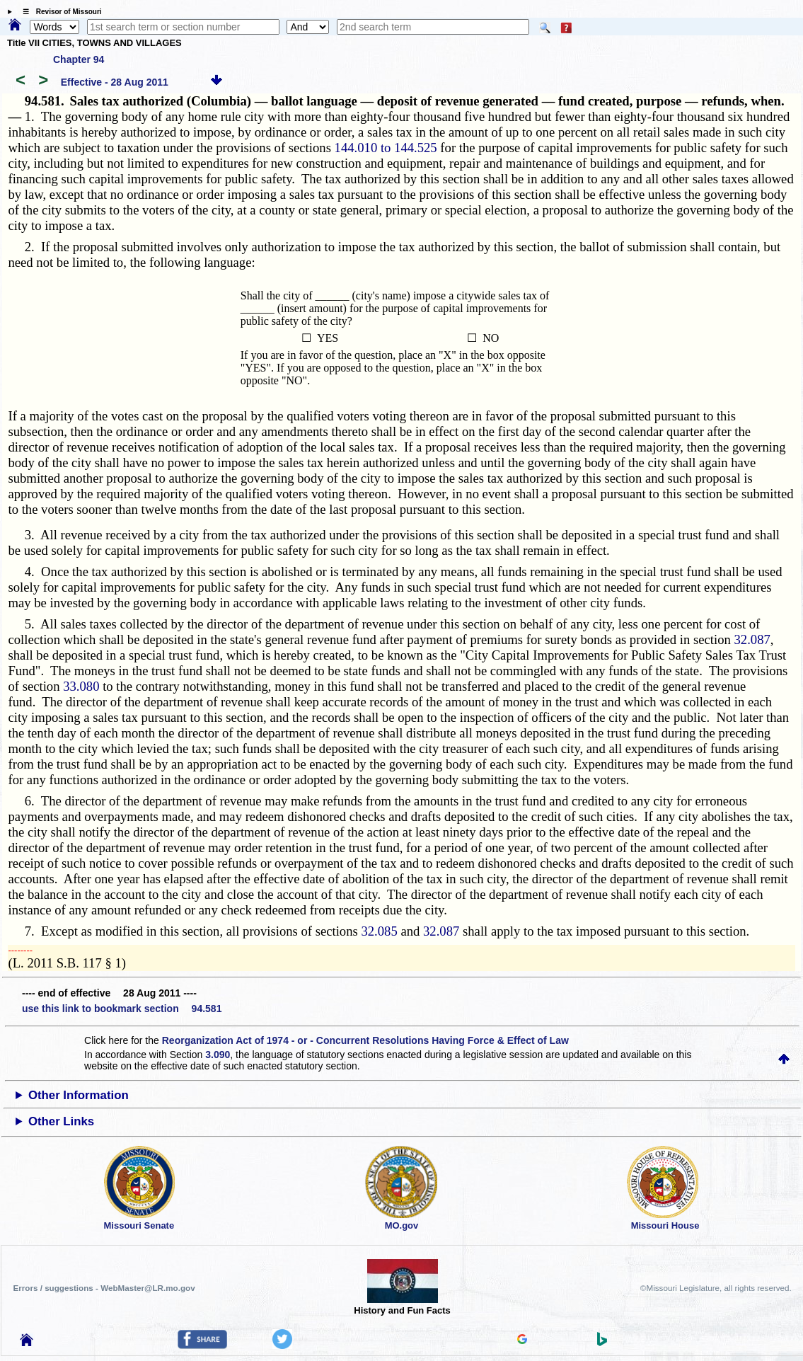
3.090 (217, 1054)
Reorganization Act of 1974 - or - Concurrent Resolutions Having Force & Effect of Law (365, 1040)
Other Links (61, 1121)
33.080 (81, 686)
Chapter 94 (78, 59)
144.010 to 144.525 (386, 147)
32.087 (752, 639)
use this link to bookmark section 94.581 (121, 1008)
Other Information (78, 1095)
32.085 (379, 931)
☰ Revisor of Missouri (59, 12)
